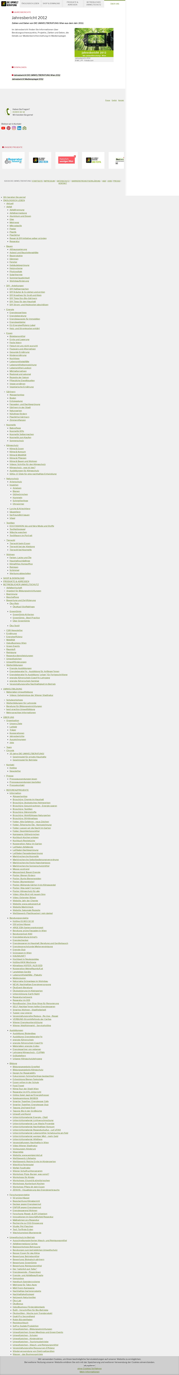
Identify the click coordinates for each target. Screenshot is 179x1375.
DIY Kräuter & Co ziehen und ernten (27, 292)
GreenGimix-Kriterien (23, 614)
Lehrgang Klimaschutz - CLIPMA (29, 1052)
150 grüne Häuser (22, 924)
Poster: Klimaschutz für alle (26, 891)
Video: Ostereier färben (24, 897)
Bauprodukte (16, 255)
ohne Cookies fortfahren (89, 1368)
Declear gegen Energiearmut (27, 1204)
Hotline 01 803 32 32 (23, 921)
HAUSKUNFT (19, 956)
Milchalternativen (18, 371)
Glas (12, 219)
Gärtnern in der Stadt (20, 407)
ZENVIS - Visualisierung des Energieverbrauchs (36, 1190)
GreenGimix (15, 611)
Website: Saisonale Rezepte (26, 910)
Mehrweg (14, 222)
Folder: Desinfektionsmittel (26, 831)
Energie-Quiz (19, 949)
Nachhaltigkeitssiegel (23, 1294)
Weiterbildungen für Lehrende (21, 703)
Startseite (37, 181)
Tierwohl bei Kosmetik (21, 550)
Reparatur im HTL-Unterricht (27, 1092)
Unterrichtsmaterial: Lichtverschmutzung (33, 1120)
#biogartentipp (17, 395)
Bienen (16, 491)
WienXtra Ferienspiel (23, 1164)
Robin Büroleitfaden (22, 1319)
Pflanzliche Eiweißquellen (22, 380)
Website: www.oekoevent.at (27, 904)
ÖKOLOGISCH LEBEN (14, 200)
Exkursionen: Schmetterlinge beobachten (33, 1076)
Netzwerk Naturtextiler (24, 1297)
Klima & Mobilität (18, 455)
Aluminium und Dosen (20, 216)
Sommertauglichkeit (20, 278)
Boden (13, 398)
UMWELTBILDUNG (12, 689)
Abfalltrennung (17, 210)
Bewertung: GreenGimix (25, 1262)
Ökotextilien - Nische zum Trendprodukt (32, 1313)
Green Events (13, 646)
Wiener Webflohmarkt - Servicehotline (32, 1025)
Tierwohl (10, 540)
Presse (116, 181)
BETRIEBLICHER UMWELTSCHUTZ (21, 584)
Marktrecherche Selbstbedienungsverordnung (36, 859)
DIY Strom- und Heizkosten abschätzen (29, 305)
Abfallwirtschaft (14, 587)
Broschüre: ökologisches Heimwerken (31, 802)
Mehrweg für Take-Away (25, 1285)
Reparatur (15, 241)
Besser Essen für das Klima (26, 1253)
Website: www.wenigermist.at (27, 1155)
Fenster (13, 262)
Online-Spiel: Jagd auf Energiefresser (31, 1095)
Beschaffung (12, 597)
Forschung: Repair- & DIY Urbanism (30, 1213)
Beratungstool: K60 (22, 934)
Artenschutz (16, 482)
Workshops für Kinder (24, 1177)
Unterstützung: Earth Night (26, 994)
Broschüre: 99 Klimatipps (25, 818)
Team (9, 747)
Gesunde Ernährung (19, 352)
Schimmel (14, 570)
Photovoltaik (16, 271)
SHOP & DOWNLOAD (13, 578)
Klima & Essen (17, 448)
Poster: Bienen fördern (24, 875)
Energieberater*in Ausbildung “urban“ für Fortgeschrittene (38, 674)
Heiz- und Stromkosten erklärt (25, 328)
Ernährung (11, 633)
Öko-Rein (14, 603)
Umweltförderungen (16, 662)
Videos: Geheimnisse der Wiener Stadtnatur (31, 695)
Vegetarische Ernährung (22, 387)
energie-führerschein (23, 1040)
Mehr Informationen (89, 1372)
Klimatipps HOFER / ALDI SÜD (27, 965)
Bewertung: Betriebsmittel (26, 1256)
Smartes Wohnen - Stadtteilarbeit (29, 1009)
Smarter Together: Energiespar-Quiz (30, 1104)
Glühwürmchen (20, 494)
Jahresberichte (22, 12)
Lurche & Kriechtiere (20, 508)
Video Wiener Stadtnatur (25, 1146)
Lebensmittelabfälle (19, 361)
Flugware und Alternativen (23, 349)
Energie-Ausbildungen (21, 668)
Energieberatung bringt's (25, 937)
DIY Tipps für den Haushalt (23, 301)
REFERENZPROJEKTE (17, 790)
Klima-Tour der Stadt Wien (26, 1089)
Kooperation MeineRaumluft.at (28, 968)
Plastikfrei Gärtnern (19, 417)
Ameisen (17, 488)
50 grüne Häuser (21, 1198)
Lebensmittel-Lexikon (20, 368)
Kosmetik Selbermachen (22, 434)
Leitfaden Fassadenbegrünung (28, 853)
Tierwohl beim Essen (20, 543)
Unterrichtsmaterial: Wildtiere (27, 1139)
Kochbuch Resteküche (24, 840)
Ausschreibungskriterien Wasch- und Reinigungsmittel (40, 1240)
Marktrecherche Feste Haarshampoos (31, 862)
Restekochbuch (20, 1323)
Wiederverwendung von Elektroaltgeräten (33, 1351)
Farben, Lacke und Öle (20, 557)
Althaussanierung (18, 249)
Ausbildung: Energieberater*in (27, 1036)
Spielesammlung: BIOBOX (25, 1098)
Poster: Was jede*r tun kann (26, 888)
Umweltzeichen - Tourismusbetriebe (30, 1342)
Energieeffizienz (14, 636)
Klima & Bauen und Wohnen (23, 461)
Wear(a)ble (18, 1152)
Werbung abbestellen (20, 573)
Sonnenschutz (17, 440)
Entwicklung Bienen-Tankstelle (28, 1079)
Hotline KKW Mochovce (24, 962)
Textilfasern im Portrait (21, 535)
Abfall (9, 206)
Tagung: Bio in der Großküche (27, 1111)
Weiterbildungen (14, 665)
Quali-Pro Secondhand (24, 1316)
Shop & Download (51, 3)
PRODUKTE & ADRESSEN (16, 581)
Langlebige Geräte (22, 972)
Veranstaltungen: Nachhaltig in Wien (31, 1142)
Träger (13, 730)
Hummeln (17, 497)
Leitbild (13, 727)
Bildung (13, 1063)
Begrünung (11, 594)
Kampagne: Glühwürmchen (26, 834)
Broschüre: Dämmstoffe (24, 812)
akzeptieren (89, 1365)
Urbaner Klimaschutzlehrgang (27, 1058)
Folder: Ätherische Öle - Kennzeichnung (32, 825)
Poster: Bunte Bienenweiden (27, 878)
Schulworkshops (14, 700)
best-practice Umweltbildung (20, 709)
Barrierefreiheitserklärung (86, 181)
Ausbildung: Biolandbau (24, 1033)
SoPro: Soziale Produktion (26, 1326)
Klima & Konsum (18, 451)
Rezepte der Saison (19, 377)
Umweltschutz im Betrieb (22, 1237)
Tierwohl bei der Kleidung (22, 546)
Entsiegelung (16, 401)
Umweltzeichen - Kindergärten (28, 1338)
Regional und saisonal (20, 374)
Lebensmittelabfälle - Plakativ (27, 975)
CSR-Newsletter (14, 630)
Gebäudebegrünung (19, 265)
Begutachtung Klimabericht (26, 1201)
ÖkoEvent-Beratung (22, 987)
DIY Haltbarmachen (19, 289)
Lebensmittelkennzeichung (23, 365)
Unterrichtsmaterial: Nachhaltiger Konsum (33, 1127)
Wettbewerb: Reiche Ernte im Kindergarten (34, 1161)
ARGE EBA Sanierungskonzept (28, 927)
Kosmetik (11, 425)
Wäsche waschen (18, 532)
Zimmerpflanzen (18, 420)
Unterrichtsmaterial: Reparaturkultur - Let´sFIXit (37, 1130)
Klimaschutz (12, 445)
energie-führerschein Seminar (24, 681)
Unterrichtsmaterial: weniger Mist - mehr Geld (35, 1136)
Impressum (49, 181)
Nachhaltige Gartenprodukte (27, 1291)
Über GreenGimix (21, 621)
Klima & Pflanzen (18, 458)
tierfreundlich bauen (20, 515)
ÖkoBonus (18, 1304)
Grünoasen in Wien (22, 953)
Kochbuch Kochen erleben (26, 837)
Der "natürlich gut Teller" (25, 1269)
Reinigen (14, 567)
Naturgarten (16, 410)
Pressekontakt (17, 785)
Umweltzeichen (14, 659)
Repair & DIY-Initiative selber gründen (28, 238)
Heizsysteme (16, 268)
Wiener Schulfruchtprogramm (27, 1171)
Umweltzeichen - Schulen (25, 1335)
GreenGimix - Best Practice (26, 617)
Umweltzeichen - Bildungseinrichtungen (32, 1329)
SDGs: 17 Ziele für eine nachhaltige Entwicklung (33, 474)
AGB (104, 181)
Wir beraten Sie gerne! (14, 197)
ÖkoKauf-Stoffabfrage (24, 606)
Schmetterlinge (20, 501)
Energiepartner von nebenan (27, 1049)
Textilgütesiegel (17, 529)
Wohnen (10, 554)
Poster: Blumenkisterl (23, 881)
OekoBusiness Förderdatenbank (29, 1307)
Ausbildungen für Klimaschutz (24, 470)
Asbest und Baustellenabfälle (24, 252)
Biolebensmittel (17, 336)
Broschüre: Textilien (22, 809)
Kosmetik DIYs (17, 431)
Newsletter (15, 771)
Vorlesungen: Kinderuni (24, 1149)
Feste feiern (16, 342)
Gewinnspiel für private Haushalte (29, 757)
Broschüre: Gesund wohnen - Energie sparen (35, 806)
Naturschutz (12, 478)
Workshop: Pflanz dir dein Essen (29, 1187)
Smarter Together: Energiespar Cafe (31, 1101)
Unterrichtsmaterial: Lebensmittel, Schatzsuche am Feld (40, 1133)
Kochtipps (15, 358)
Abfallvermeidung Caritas (25, 1243)
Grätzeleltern (19, 1055)
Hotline (13, 768)
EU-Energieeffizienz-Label (22, 325)
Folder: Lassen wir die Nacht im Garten (32, 828)
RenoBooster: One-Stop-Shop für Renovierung (36, 1003)
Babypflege (15, 428)
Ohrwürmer (18, 504)
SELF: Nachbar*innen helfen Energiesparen (34, 1006)
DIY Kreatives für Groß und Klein (26, 295)
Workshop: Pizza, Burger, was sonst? (31, 1174)
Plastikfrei (15, 235)
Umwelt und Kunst (22, 1114)
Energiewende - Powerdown (27, 1272)
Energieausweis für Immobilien (25, 319)
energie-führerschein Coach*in (28, 1043)
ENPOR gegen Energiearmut (27, 1207)
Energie (10, 309)
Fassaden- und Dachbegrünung (25, 404)
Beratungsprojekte (19, 918)
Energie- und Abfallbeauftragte (28, 1275)
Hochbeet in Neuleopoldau (26, 959)
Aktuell (9, 203)
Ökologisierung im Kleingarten (28, 991)
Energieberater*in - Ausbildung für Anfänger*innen (34, 671)
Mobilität (10, 640)
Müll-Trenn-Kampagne (23, 1288)
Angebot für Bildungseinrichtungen (23, 591)
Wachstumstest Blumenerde (27, 1232)
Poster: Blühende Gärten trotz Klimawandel (34, 885)
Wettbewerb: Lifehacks (24, 1158)
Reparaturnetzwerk (22, 997)
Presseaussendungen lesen (23, 779)
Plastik (13, 232)
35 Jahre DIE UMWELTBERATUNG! (27, 753)
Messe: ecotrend (21, 869)
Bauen (9, 246)
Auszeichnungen (18, 739)
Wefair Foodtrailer (22, 1168)
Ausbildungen (16, 1030)
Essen (9, 333)
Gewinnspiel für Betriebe (25, 760)
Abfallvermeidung (18, 213)
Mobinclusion (19, 978)
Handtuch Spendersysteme (26, 1281)
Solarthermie (16, 274)
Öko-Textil (15, 625)
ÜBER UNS (8, 717)
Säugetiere (15, 512)
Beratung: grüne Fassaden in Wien (30, 931)
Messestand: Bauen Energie (26, 872)
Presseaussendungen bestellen (25, 782)
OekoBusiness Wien (16, 643)
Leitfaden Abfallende (23, 847)
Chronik (10, 750)
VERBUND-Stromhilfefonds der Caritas (32, 1019)
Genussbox (18, 1278)
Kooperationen (17, 733)
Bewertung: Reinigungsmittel (27, 1266)
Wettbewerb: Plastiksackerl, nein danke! (33, 913)
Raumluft (10, 649)
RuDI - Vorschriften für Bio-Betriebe (30, 1310)
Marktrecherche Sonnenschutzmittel (31, 866)
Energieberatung (18, 316)
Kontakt (63, 183)
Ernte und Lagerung (19, 339)
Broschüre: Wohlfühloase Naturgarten (31, 815)
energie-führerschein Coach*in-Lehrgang (30, 678)
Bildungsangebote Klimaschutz (28, 1070)
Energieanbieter (18, 322)
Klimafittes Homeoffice (21, 564)
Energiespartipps (18, 312)
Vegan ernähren (17, 383)
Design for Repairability (24, 1073)
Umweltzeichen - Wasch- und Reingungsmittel (35, 1345)
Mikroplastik (16, 225)
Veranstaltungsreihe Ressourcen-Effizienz (34, 1348)
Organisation (12, 720)
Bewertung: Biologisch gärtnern (28, 1259)
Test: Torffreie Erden (23, 1229)
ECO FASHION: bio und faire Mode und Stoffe (32, 526)
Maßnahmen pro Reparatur (26, 1220)
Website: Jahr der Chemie (25, 900)
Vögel (12, 518)
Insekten (14, 485)
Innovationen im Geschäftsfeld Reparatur (33, 1217)
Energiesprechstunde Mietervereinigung (33, 946)
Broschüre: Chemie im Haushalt (28, 799)
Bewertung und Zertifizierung (21, 600)
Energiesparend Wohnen (25, 1210)
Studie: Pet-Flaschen (23, 1226)
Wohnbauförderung (19, 281)
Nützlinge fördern (18, 413)
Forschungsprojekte (20, 1194)
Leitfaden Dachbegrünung (25, 850)
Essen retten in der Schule (26, 1082)
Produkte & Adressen (72, 3)
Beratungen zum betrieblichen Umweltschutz (35, 1250)
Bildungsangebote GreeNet (26, 1066)
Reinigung (11, 652)
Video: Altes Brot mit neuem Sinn (29, 894)
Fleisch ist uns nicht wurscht (24, 346)
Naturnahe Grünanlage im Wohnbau (30, 981)
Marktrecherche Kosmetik (26, 856)
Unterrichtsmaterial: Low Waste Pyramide (33, 1123)
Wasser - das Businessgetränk (28, 1354)
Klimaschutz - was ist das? (22, 467)
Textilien (10, 523)
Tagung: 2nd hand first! (24, 1108)
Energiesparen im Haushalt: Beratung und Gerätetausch (40, 943)
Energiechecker (20, 940)
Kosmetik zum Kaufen (20, 437)
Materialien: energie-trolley (26, 1046)
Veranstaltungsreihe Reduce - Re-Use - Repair (35, 1016)
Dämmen (14, 259)
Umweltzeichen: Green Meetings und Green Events (38, 1332)
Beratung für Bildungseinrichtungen (24, 706)
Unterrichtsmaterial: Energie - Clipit (30, 1117)
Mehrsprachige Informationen (21, 712)
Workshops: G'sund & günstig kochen (31, 1180)
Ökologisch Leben (30, 3)
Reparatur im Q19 (21, 1000)
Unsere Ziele (16, 723)
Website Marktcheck (23, 907)
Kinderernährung (18, 355)
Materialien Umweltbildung (19, 692)
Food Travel (18, 1085)
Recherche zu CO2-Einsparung (28, 1223)
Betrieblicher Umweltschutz (93, 3)
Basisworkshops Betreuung (26, 1247)
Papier (13, 229)
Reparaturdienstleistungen (19, 655)
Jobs (110, 181)
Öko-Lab (17, 1300)
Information (15, 793)
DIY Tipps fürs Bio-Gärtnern (23, 298)
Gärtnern (10, 391)
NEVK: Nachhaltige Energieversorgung (32, 984)
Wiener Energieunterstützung (28, 1022)
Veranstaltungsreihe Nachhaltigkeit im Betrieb (33, 684)
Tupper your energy (22, 1013)
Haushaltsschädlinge (20, 561)
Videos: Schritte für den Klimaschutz (28, 464)
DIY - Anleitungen (15, 286)
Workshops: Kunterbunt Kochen (29, 1183)
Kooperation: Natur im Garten (27, 843)
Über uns (114, 4)
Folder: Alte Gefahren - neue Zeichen (31, 821)
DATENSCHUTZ (63, 181)
